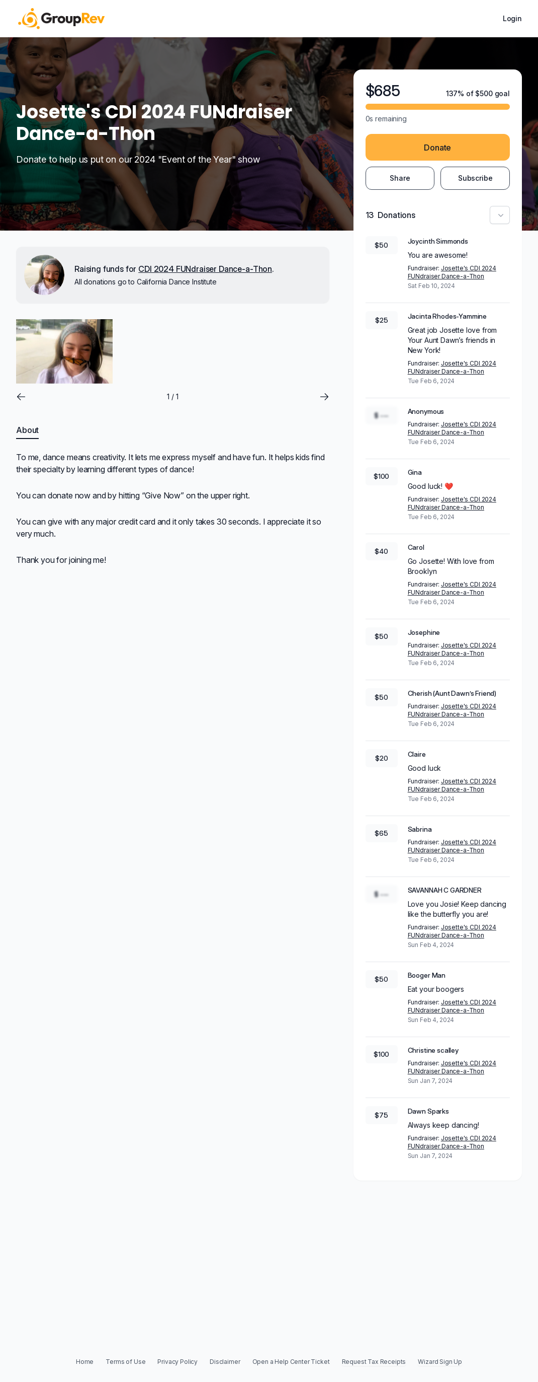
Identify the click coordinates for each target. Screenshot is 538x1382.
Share (400, 178)
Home (85, 1361)
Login (512, 18)
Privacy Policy (177, 1361)
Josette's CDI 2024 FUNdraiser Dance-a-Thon (452, 272)
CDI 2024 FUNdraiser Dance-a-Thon (205, 269)
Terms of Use (125, 1361)
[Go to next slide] (324, 397)
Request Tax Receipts (374, 1361)
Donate (437, 147)
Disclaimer (225, 1361)
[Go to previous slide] (21, 397)
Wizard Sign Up (440, 1361)
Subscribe (475, 178)
